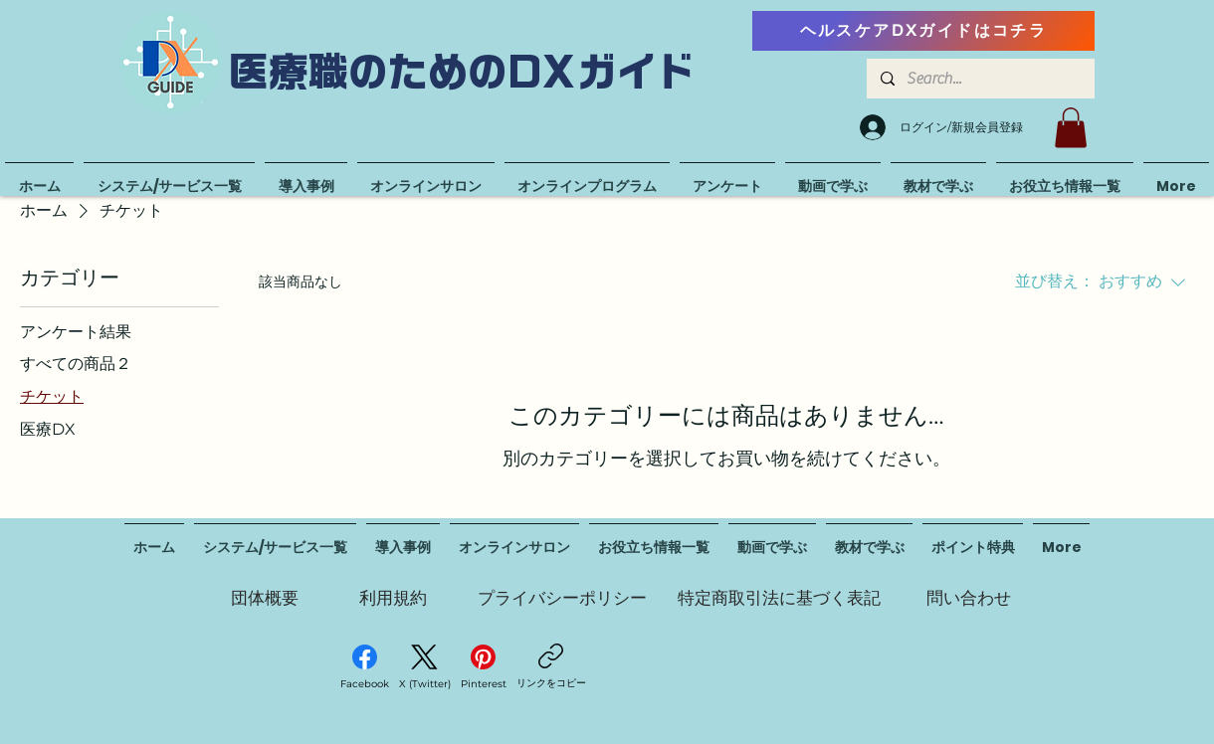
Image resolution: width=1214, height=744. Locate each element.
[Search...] (980, 78)
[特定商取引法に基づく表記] (779, 598)
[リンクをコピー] (551, 667)
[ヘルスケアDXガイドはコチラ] (923, 31)
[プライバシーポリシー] (562, 598)
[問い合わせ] (968, 598)
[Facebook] (364, 667)
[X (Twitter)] (425, 667)
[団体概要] (264, 598)
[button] (1071, 127)
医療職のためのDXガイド (463, 72)
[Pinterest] (483, 667)
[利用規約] (393, 598)
